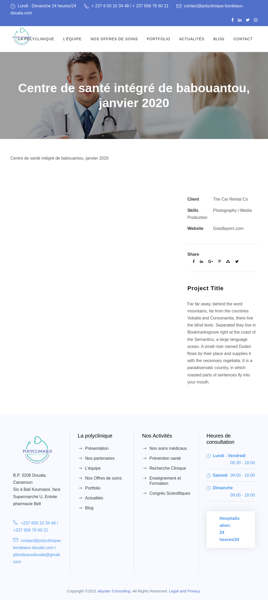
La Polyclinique (36, 39)
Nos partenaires (100, 458)
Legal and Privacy (184, 591)
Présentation (97, 448)
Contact (243, 39)
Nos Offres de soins (114, 39)
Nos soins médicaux (168, 448)
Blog (219, 39)
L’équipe (72, 39)
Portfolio (158, 39)
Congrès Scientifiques (169, 493)
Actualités (191, 39)
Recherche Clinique (167, 468)
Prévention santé (165, 458)
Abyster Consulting (113, 591)
